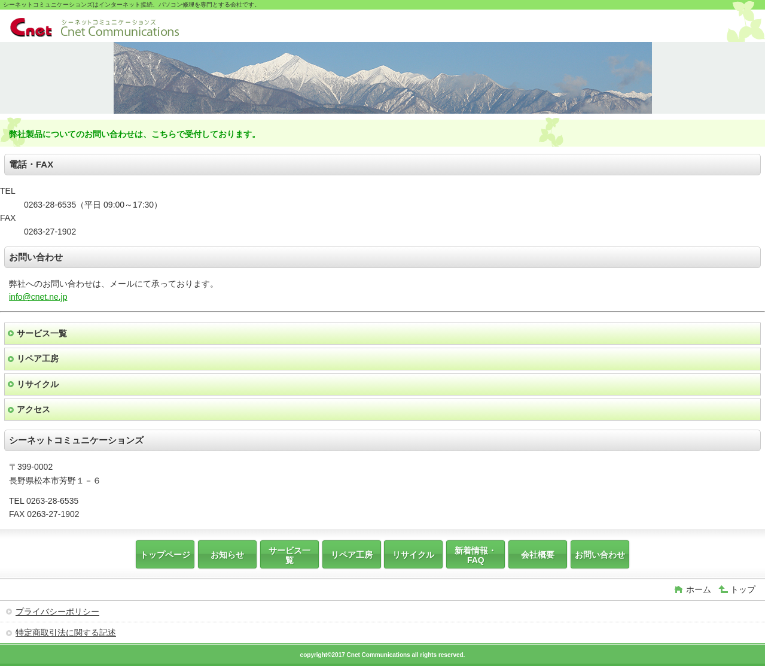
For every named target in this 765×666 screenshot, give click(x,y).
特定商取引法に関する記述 (66, 632)
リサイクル (38, 384)
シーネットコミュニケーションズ (94, 27)
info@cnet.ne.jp (38, 297)
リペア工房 (38, 358)
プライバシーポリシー (57, 611)
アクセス (33, 409)
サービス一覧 (42, 333)
